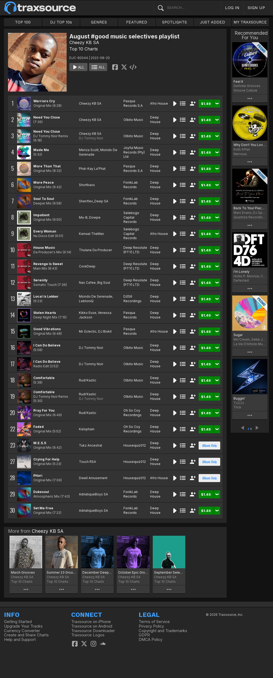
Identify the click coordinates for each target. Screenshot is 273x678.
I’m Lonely (242, 272)
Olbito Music (133, 120)
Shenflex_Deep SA (93, 201)
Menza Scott (89, 150)
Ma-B (83, 217)
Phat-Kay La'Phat (92, 169)
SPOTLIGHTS (174, 22)
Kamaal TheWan (91, 234)
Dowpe (95, 217)
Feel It (238, 82)
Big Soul (103, 283)
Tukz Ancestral (90, 445)
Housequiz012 (134, 445)
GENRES (99, 22)
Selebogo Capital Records (131, 217)
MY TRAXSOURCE (250, 22)
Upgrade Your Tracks (23, 626)
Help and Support (20, 639)
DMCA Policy (150, 639)
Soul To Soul (43, 199)
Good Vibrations (47, 329)
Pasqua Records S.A (133, 103)
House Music (44, 248)
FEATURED (136, 22)
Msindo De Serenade (95, 296)
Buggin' (239, 398)
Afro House (159, 103)
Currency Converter (22, 630)
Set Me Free (43, 508)
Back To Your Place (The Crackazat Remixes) (250, 208)
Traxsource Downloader (93, 630)
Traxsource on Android (91, 626)
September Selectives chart (169, 572)
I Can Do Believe (47, 345)
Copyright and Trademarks (163, 630)
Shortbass (87, 185)
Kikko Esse (87, 313)
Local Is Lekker (46, 296)
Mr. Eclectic (88, 331)
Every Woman (44, 231)
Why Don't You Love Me (250, 145)
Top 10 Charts (83, 49)
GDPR (144, 635)
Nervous (240, 154)
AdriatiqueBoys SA (93, 494)
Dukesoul (41, 492)
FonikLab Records (130, 184)
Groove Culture (245, 90)
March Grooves (23, 572)
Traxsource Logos (88, 635)
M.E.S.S (39, 443)
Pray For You (44, 410)
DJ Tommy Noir (91, 138)
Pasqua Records (130, 315)
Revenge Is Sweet (48, 264)
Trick (237, 407)
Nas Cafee (87, 283)
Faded (38, 427)
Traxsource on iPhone (91, 621)
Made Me (41, 150)
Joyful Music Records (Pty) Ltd (134, 152)
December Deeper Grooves (97, 572)
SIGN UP (256, 7)
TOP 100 (23, 22)
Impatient (41, 215)
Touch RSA (87, 462)
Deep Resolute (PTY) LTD (135, 250)
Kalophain (86, 429)
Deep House (155, 119)
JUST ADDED (212, 22)
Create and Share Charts (26, 635)
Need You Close (46, 117)
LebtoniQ (86, 301)
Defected (241, 280)
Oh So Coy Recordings (132, 412)
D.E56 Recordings (132, 298)
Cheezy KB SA (84, 42)
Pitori (37, 476)
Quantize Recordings (250, 217)
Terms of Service (154, 621)
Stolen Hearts (44, 313)
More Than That (47, 166)
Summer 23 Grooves (62, 572)
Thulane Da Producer (95, 250)
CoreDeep (87, 266)
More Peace (43, 182)
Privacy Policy (151, 626)
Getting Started (18, 621)
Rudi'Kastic (87, 380)
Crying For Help (46, 459)
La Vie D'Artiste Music (250, 344)
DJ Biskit (105, 331)
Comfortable (44, 378)
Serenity (40, 280)
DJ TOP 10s (61, 22)
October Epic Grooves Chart (133, 572)
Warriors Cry (44, 101)
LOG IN (232, 7)
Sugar (238, 335)
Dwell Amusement (93, 478)
